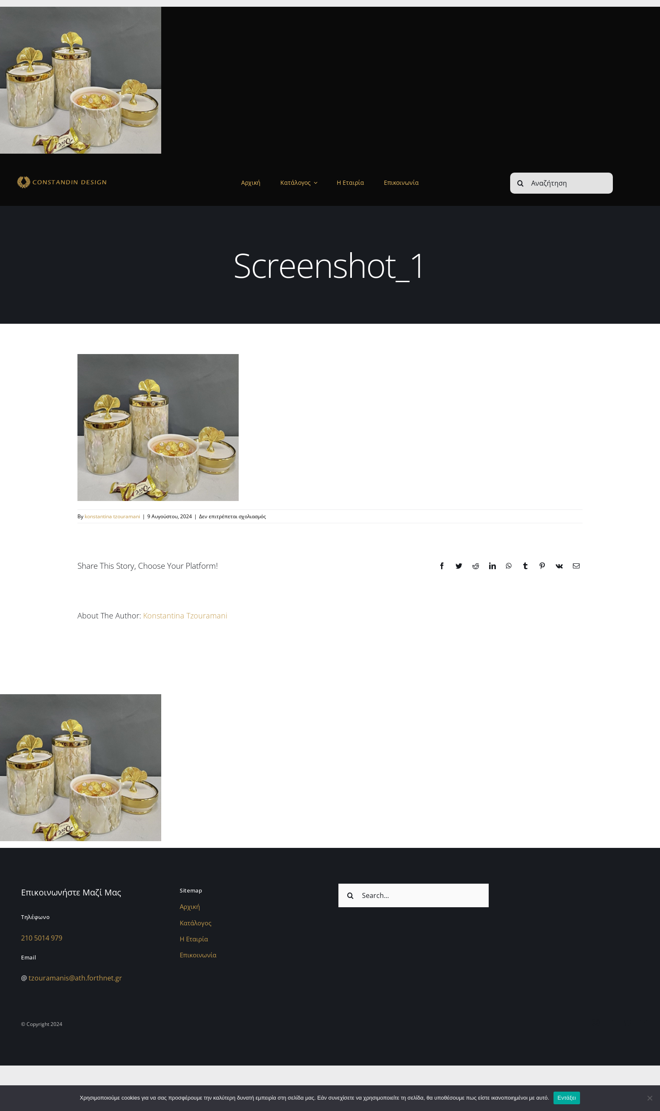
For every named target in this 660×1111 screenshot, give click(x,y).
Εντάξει (567, 1098)
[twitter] (627, 1022)
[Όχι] (649, 1098)
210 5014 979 (41, 938)
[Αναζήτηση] (561, 183)
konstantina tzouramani (112, 516)
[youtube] (643, 1022)
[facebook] (611, 1022)
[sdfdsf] (79, 177)
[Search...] (413, 895)
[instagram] (595, 1022)
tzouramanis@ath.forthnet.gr (75, 978)
